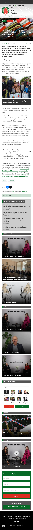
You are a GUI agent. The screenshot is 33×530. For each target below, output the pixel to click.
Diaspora (4, 43)
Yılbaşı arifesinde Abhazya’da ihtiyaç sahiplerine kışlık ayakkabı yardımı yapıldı (15, 226)
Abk (18, 5)
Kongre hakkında (8, 516)
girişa (13, 191)
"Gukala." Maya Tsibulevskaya (11, 466)
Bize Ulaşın (18, 516)
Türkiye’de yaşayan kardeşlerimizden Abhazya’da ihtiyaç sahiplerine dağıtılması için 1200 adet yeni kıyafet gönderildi (16, 206)
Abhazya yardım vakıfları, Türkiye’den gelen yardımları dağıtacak (15, 213)
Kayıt (29, 2)
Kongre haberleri (21, 518)
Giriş (22, 2)
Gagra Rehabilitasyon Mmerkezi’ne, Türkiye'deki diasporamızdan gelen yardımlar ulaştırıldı (16, 220)
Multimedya (26, 516)
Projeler (11, 518)
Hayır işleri (10, 21)
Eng (13, 5)
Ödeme (16, 496)
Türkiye (4, 21)
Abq (20, 5)
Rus (10, 5)
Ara (23, 5)
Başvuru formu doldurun (16, 506)
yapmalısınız (24, 191)
